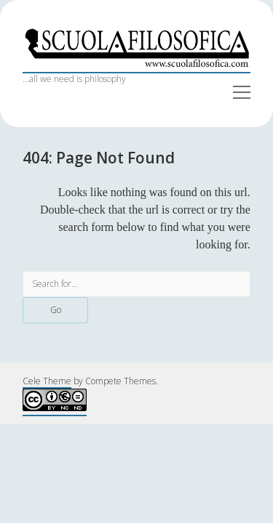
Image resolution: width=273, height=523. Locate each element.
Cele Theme (47, 381)
